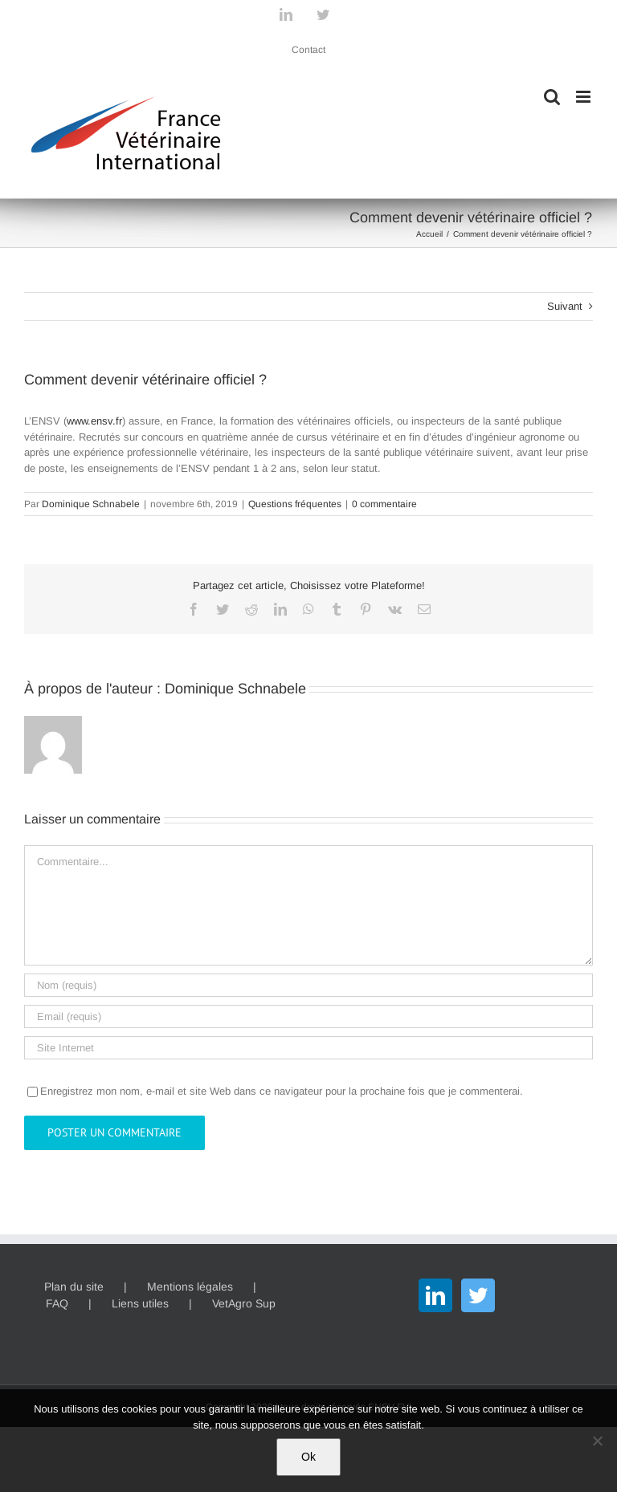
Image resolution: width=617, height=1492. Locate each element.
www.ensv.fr (94, 421)
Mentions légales (190, 1286)
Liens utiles (140, 1303)
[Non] (597, 1441)
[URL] (308, 1047)
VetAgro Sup (244, 1303)
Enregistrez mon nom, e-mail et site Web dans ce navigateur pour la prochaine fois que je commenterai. (281, 1091)
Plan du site (74, 1286)
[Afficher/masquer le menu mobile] (584, 96)
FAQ (57, 1303)
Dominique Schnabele (91, 504)
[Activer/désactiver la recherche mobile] (552, 96)
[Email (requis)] (308, 1016)
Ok (308, 1456)
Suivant (564, 306)
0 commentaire (384, 504)
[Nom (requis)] (308, 985)
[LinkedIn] (435, 1295)
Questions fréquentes (294, 504)
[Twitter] (478, 1295)
